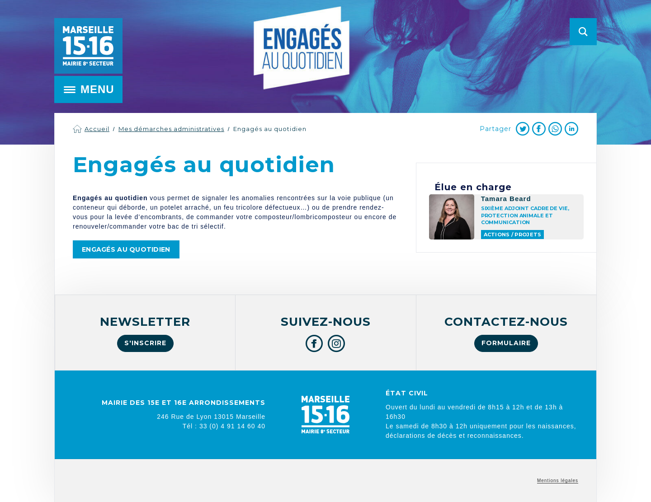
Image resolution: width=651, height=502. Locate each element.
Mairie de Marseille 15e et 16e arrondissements (88, 46)
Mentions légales (557, 480)
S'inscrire (145, 343)
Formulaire (506, 343)
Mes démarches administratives (171, 128)
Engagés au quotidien (270, 128)
